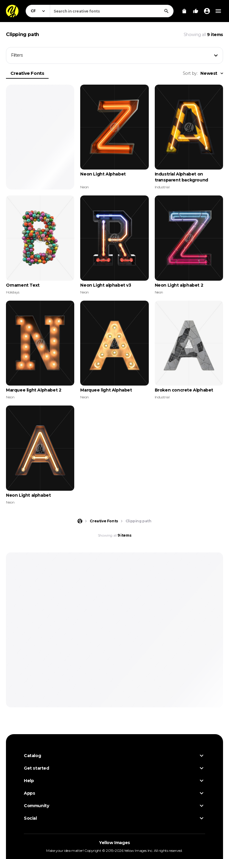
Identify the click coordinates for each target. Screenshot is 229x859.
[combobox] (111, 11)
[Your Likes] (195, 11)
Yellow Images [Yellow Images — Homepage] (114, 842)
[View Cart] (184, 11)
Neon (84, 187)
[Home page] (80, 521)
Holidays (12, 292)
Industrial (162, 187)
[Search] (166, 11)
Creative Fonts (27, 73)
